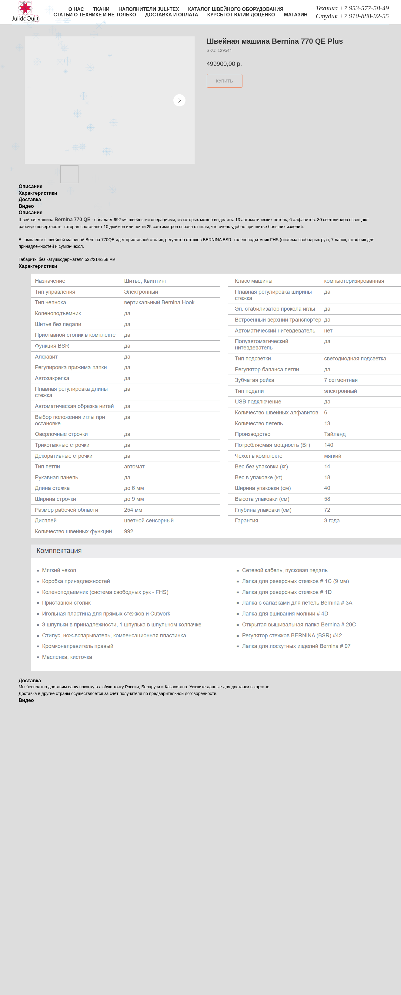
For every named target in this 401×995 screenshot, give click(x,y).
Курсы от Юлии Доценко (241, 14)
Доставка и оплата (171, 14)
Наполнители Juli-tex (149, 9)
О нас (76, 9)
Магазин (296, 14)
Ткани (101, 9)
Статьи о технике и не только (94, 14)
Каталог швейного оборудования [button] (235, 9)
